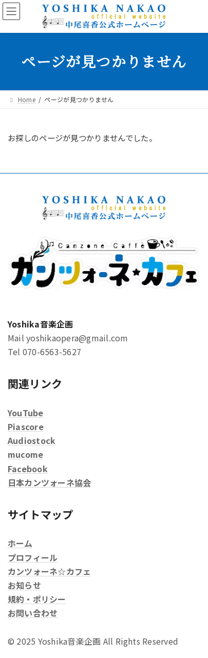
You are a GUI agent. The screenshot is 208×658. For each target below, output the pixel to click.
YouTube (26, 413)
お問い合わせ (33, 613)
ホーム (20, 543)
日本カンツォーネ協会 (49, 482)
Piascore (26, 426)
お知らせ (24, 585)
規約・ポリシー (37, 599)
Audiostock (31, 440)
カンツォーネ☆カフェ (49, 571)
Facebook (28, 468)
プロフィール (33, 557)
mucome (25, 455)
